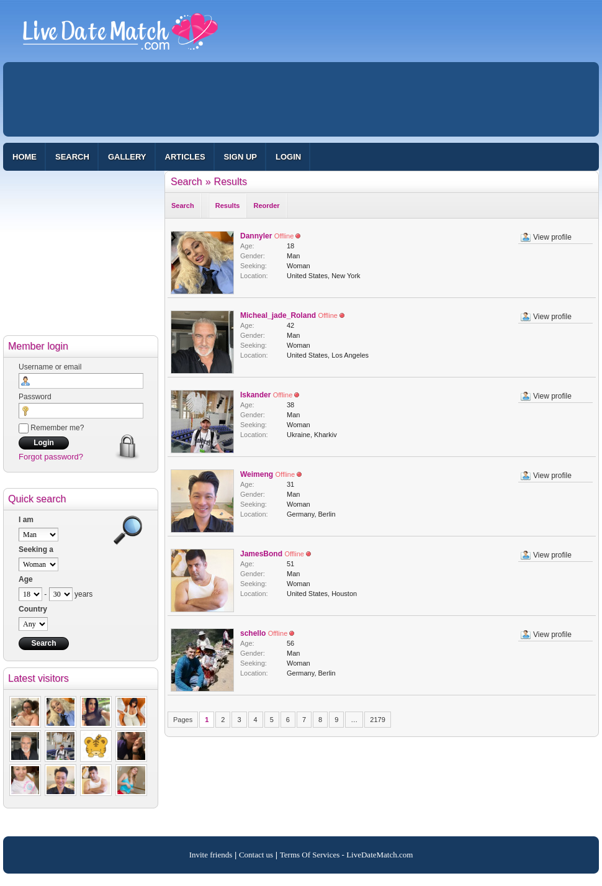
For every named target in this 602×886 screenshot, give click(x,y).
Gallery (127, 156)
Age (26, 579)
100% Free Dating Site (120, 37)
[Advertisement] (301, 99)
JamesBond (261, 553)
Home (24, 156)
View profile (552, 237)
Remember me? (51, 427)
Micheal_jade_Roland (278, 315)
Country (33, 609)
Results (230, 181)
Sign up (240, 156)
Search (72, 156)
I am (26, 519)
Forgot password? (51, 456)
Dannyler (256, 236)
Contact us (256, 854)
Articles (185, 156)
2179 (377, 719)
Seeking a (36, 549)
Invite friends (211, 854)
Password (35, 396)
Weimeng (256, 474)
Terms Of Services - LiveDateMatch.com (346, 854)
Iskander (255, 395)
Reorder (266, 205)
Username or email (50, 367)
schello (253, 633)
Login (288, 156)
